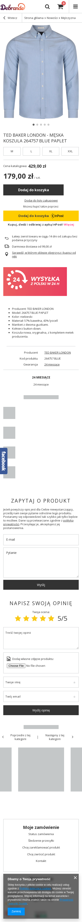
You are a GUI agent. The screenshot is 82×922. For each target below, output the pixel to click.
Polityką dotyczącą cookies (35, 888)
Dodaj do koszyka (33, 189)
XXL (70, 151)
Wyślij (41, 585)
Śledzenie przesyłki (41, 841)
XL (50, 151)
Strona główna (34, 18)
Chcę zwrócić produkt (41, 854)
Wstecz (10, 18)
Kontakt (41, 861)
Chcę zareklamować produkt (41, 847)
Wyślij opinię (41, 710)
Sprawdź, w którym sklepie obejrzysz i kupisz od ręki (44, 254)
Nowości (52, 18)
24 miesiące (52, 364)
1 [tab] (34, 125)
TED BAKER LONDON (57, 352)
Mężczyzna (68, 18)
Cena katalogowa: (15, 166)
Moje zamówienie (41, 827)
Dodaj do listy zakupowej (41, 200)
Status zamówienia (41, 834)
